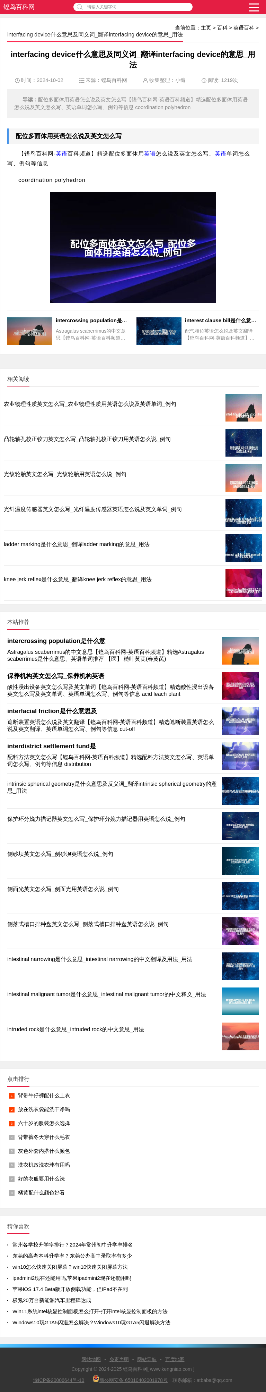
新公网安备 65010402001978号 (130, 1379)
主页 (206, 28)
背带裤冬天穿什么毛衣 (44, 1137)
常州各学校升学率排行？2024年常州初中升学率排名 (72, 1245)
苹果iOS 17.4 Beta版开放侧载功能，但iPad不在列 (70, 1289)
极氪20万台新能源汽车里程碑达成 (51, 1300)
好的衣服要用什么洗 (41, 1179)
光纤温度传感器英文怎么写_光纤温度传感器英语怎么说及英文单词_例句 (93, 509)
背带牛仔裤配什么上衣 (44, 1095)
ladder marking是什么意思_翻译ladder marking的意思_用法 (77, 544)
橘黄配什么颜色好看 (41, 1192)
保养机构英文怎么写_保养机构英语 (55, 676)
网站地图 (91, 1359)
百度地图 (175, 1359)
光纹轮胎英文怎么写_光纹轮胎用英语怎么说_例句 (65, 474)
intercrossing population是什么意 (56, 640)
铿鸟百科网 (19, 6)
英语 (59, 136)
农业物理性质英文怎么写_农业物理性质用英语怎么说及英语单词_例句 (90, 404)
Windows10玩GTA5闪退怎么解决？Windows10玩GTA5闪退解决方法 (91, 1322)
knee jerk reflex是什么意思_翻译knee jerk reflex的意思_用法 (78, 579)
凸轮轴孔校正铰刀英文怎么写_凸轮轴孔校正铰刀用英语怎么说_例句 (87, 439)
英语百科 (243, 28)
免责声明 (119, 1359)
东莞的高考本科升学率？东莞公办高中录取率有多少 (72, 1256)
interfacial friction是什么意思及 (52, 711)
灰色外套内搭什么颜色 (44, 1151)
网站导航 (147, 1359)
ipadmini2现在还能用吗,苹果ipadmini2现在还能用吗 (71, 1278)
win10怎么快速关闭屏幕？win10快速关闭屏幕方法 (70, 1267)
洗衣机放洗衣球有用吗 (44, 1165)
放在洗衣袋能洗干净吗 (44, 1109)
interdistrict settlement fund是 (51, 746)
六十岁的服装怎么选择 (44, 1123)
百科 (222, 28)
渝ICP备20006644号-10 (59, 1380)
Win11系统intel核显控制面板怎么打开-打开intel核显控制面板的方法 (90, 1311)
